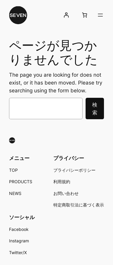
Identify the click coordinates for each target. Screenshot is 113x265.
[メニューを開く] (100, 15)
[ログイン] (66, 15)
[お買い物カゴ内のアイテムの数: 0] (84, 15)
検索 (94, 109)
